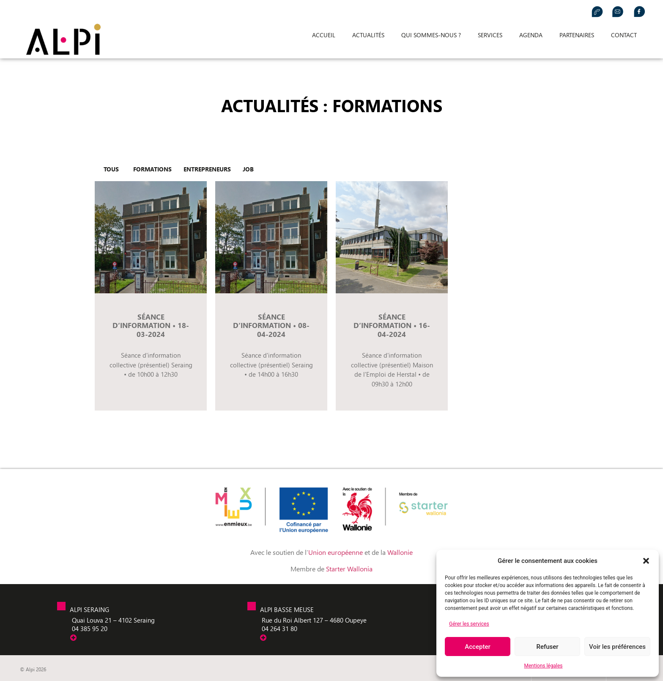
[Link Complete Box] (151, 296)
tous (111, 169)
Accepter (477, 647)
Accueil (323, 35)
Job (248, 169)
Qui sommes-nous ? (431, 35)
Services (490, 35)
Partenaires (576, 35)
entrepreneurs (207, 169)
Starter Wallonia (349, 568)
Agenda (530, 35)
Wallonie (400, 552)
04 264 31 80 (279, 628)
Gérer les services (469, 624)
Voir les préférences (617, 647)
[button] (646, 561)
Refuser (547, 647)
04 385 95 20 (89, 628)
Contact (624, 35)
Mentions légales (543, 666)
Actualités (368, 35)
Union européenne (336, 552)
